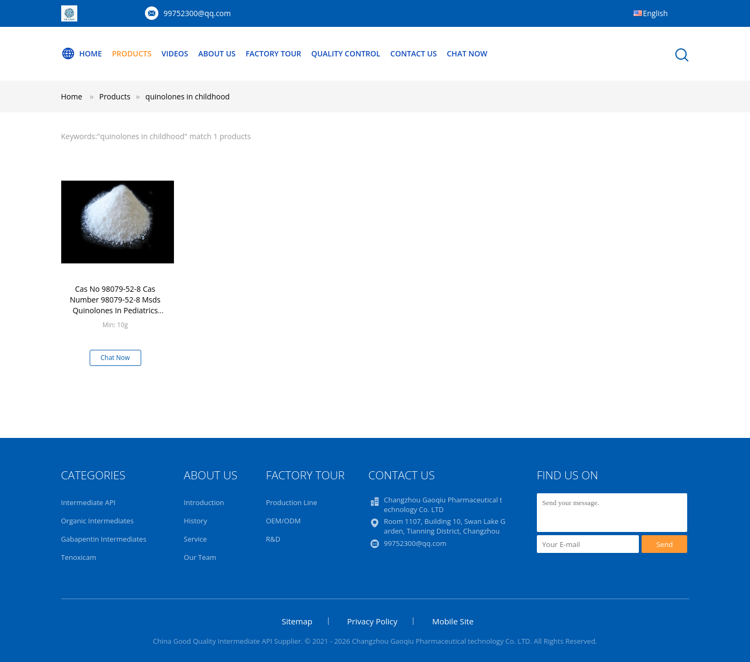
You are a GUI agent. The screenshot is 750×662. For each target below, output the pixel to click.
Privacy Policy (372, 621)
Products (131, 53)
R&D (273, 539)
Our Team (200, 557)
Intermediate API (88, 502)
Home (81, 54)
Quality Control (346, 53)
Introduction (204, 502)
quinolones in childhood (187, 96)
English (655, 13)
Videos (175, 53)
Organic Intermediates (97, 521)
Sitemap (297, 621)
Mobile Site (453, 621)
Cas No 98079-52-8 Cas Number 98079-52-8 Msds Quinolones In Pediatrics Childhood (115, 305)
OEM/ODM (283, 521)
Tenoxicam (79, 557)
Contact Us (413, 53)
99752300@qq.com (197, 13)
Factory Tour (273, 53)
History (195, 521)
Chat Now (467, 53)
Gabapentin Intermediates (104, 539)
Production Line (291, 502)
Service (195, 539)
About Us (217, 53)
